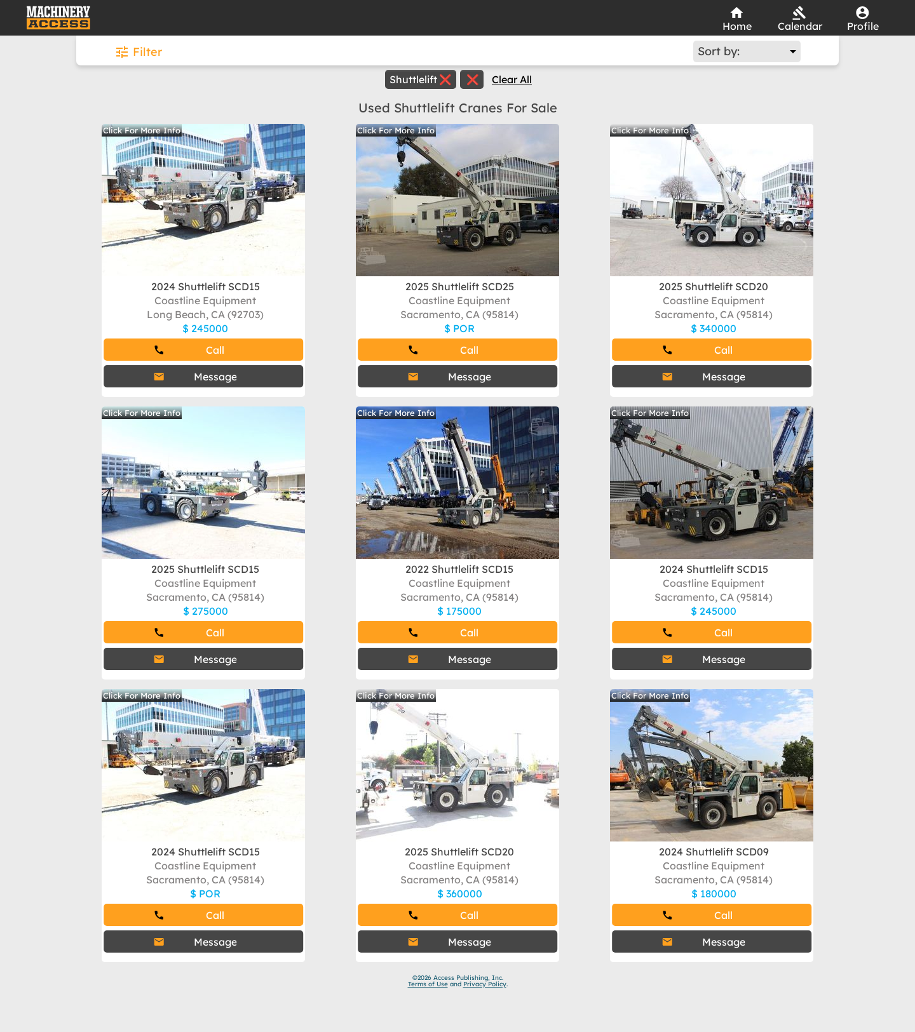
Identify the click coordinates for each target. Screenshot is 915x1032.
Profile (863, 26)
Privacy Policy (484, 984)
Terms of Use (428, 984)
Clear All (512, 79)
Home (737, 26)
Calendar (800, 26)
